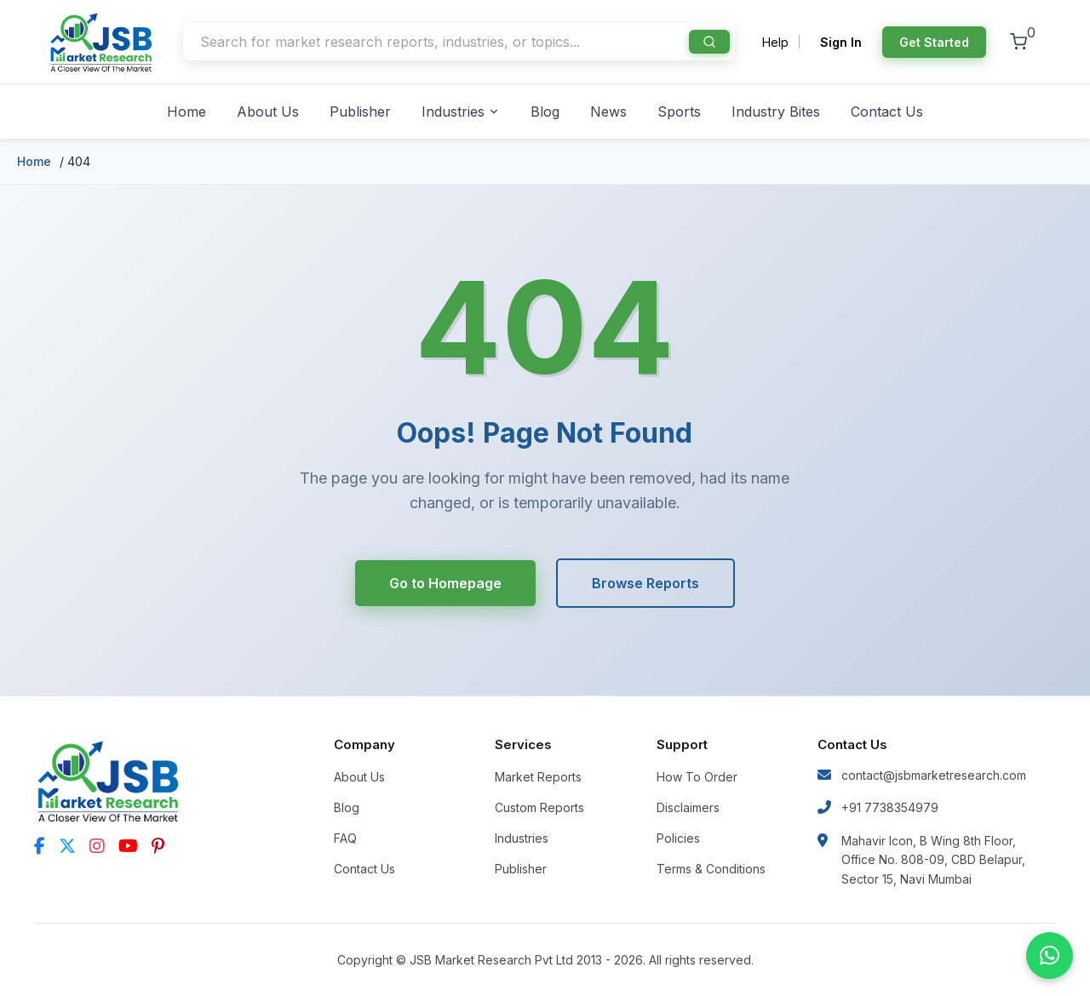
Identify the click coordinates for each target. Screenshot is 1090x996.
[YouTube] (128, 846)
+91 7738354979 (878, 807)
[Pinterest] (158, 846)
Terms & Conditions (711, 868)
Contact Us (887, 111)
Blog (545, 111)
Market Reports (538, 777)
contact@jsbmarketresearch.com (922, 775)
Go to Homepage (444, 583)
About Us (268, 111)
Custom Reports (539, 807)
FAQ (345, 838)
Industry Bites (775, 111)
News (608, 111)
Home (186, 111)
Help (775, 42)
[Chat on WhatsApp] (1049, 955)
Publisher (360, 111)
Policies (678, 838)
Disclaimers (688, 807)
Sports (679, 111)
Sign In (841, 42)
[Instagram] (97, 846)
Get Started (934, 42)
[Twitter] (67, 846)
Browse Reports (645, 583)
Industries (461, 111)
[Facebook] (39, 846)
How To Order (697, 777)
